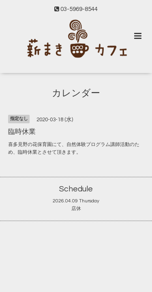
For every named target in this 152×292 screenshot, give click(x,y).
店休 (76, 208)
